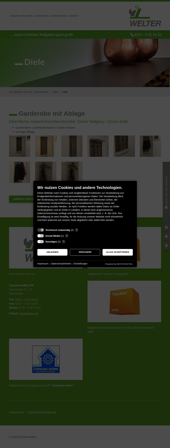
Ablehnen (52, 252)
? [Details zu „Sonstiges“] (63, 241)
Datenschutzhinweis (61, 263)
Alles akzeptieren (117, 252)
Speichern (85, 252)
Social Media (52, 235)
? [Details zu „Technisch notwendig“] (76, 230)
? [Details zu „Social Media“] (66, 236)
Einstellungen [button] (80, 263)
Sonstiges (51, 241)
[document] (85, 206)
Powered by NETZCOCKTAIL (119, 264)
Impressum (43, 263)
